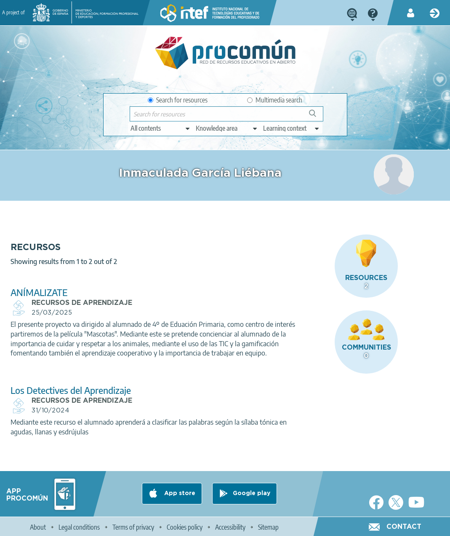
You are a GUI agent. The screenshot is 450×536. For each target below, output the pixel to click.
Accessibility (230, 526)
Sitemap (268, 526)
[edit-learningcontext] (291, 128)
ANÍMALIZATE (151, 271)
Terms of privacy (133, 526)
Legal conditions (79, 526)
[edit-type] (160, 128)
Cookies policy (184, 526)
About (38, 526)
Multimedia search (274, 100)
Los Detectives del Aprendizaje (183, 388)
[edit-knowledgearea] (227, 128)
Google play (251, 492)
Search (316, 116)
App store (178, 492)
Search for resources (178, 100)
